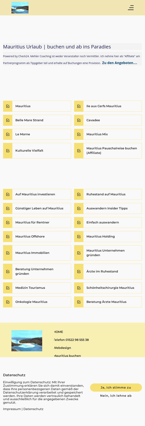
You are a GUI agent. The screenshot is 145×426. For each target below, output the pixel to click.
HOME (58, 332)
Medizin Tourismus (30, 288)
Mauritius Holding (100, 236)
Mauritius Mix (97, 134)
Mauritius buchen (67, 356)
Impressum (12, 409)
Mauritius (22, 106)
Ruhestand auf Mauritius (105, 194)
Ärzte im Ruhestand (102, 271)
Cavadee (93, 120)
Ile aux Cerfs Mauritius (103, 106)
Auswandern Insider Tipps (107, 208)
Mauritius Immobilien (32, 253)
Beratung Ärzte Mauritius (106, 302)
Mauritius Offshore (30, 236)
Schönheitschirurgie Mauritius (110, 288)
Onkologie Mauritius (31, 302)
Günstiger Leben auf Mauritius (39, 208)
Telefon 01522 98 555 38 (71, 340)
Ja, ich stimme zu (116, 387)
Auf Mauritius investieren (35, 194)
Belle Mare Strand (29, 120)
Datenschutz (33, 409)
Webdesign (62, 348)
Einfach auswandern (102, 222)
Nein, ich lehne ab (116, 395)
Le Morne (22, 134)
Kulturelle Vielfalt (29, 150)
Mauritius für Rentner (32, 222)
